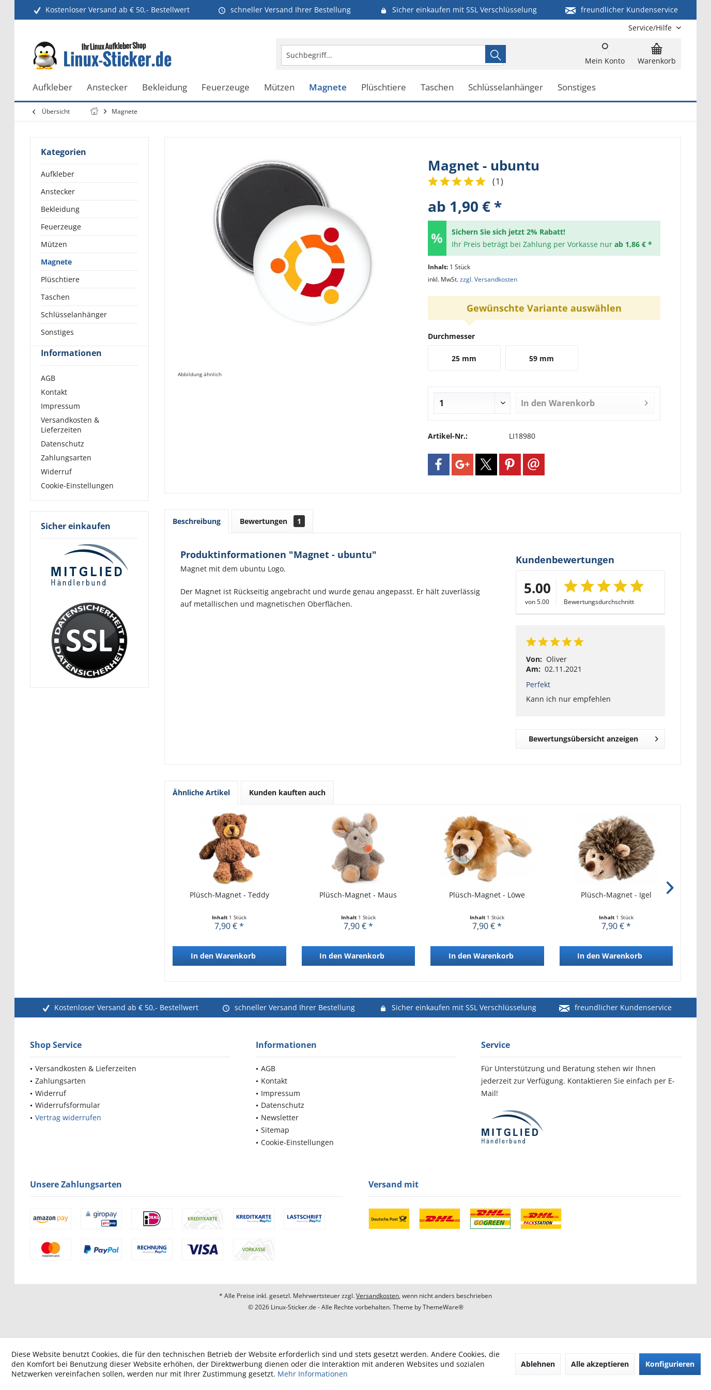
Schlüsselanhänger (74, 314)
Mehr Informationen (312, 1374)
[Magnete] (328, 87)
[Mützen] (279, 87)
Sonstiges (57, 332)
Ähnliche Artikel (201, 792)
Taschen (55, 297)
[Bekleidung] (164, 87)
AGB (48, 396)
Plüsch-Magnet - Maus (358, 895)
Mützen (54, 244)
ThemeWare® (443, 1307)
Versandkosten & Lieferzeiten (70, 443)
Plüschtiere (60, 279)
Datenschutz (62, 462)
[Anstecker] (107, 87)
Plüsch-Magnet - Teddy (229, 895)
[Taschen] (437, 87)
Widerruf (56, 490)
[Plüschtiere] (383, 87)
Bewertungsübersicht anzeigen (593, 737)
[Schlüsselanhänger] (505, 87)
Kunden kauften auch (287, 792)
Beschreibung (197, 521)
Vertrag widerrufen (68, 1117)
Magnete (56, 262)
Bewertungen (272, 521)
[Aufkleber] (52, 87)
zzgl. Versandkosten (488, 279)
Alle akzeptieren (600, 1364)
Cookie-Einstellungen (77, 504)
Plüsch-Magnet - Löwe (487, 895)
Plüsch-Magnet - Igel (616, 895)
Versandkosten (377, 1295)
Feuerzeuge (61, 226)
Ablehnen (538, 1364)
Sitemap (275, 1130)
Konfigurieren (669, 1364)
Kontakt (54, 410)
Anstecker (58, 191)
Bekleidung (60, 209)
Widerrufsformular (67, 1105)
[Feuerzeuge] (225, 87)
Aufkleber (57, 174)
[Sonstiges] (576, 87)
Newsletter (280, 1117)
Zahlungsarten (66, 476)
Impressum (60, 424)
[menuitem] (651, 27)
